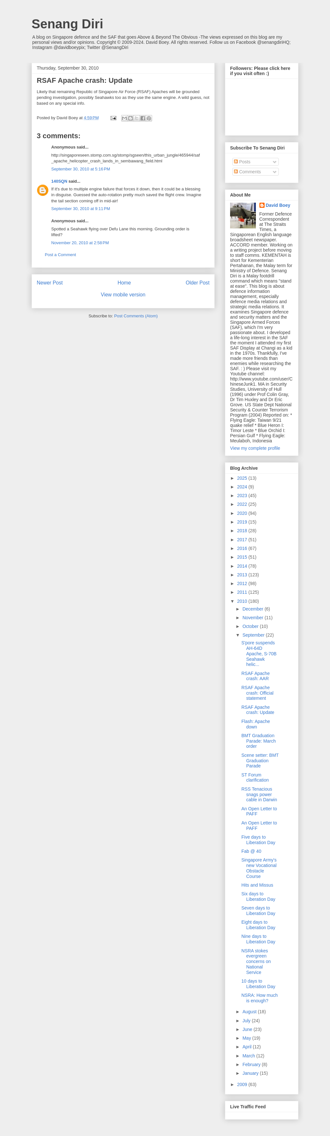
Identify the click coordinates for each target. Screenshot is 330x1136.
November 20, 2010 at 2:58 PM (80, 242)
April (247, 1046)
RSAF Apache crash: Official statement (257, 693)
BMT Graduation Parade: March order (258, 741)
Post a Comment (60, 254)
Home (124, 282)
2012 (242, 583)
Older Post (197, 282)
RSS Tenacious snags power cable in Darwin (259, 794)
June (247, 1029)
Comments (247, 171)
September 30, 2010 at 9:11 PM (80, 208)
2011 (242, 592)
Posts (242, 161)
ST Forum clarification (255, 777)
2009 (242, 1084)
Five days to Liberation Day (258, 839)
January (251, 1073)
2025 (242, 478)
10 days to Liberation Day (258, 983)
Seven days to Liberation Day (258, 910)
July (247, 1020)
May (247, 1038)
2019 (242, 522)
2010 (242, 601)
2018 (242, 530)
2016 (242, 548)
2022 (242, 504)
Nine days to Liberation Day (258, 939)
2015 (242, 557)
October (251, 626)
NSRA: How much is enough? (259, 998)
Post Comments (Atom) (136, 315)
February (252, 1064)
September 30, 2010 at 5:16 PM (80, 169)
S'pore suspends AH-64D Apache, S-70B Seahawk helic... (259, 653)
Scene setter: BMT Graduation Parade (260, 761)
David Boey (278, 205)
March (249, 1055)
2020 (242, 513)
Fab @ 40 (251, 851)
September (254, 635)
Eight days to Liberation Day (258, 924)
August (249, 1011)
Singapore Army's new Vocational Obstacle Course (259, 868)
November (253, 617)
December (253, 608)
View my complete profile (255, 448)
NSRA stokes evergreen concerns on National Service (256, 961)
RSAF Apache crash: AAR (255, 676)
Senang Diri (67, 24)
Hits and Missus (257, 885)
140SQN (59, 181)
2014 (242, 566)
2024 (242, 486)
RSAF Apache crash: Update (257, 710)
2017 (242, 539)
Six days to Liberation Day (258, 896)
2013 (242, 574)
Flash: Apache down (255, 724)
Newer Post (50, 282)
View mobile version (123, 294)
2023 (242, 495)
